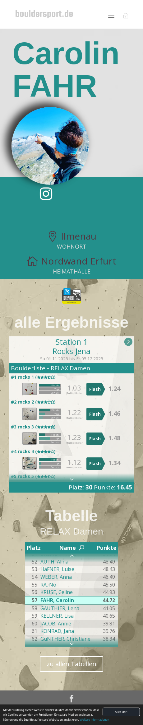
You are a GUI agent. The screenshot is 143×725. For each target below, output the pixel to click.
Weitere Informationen (94, 720)
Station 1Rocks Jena (71, 346)
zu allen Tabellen (71, 664)
